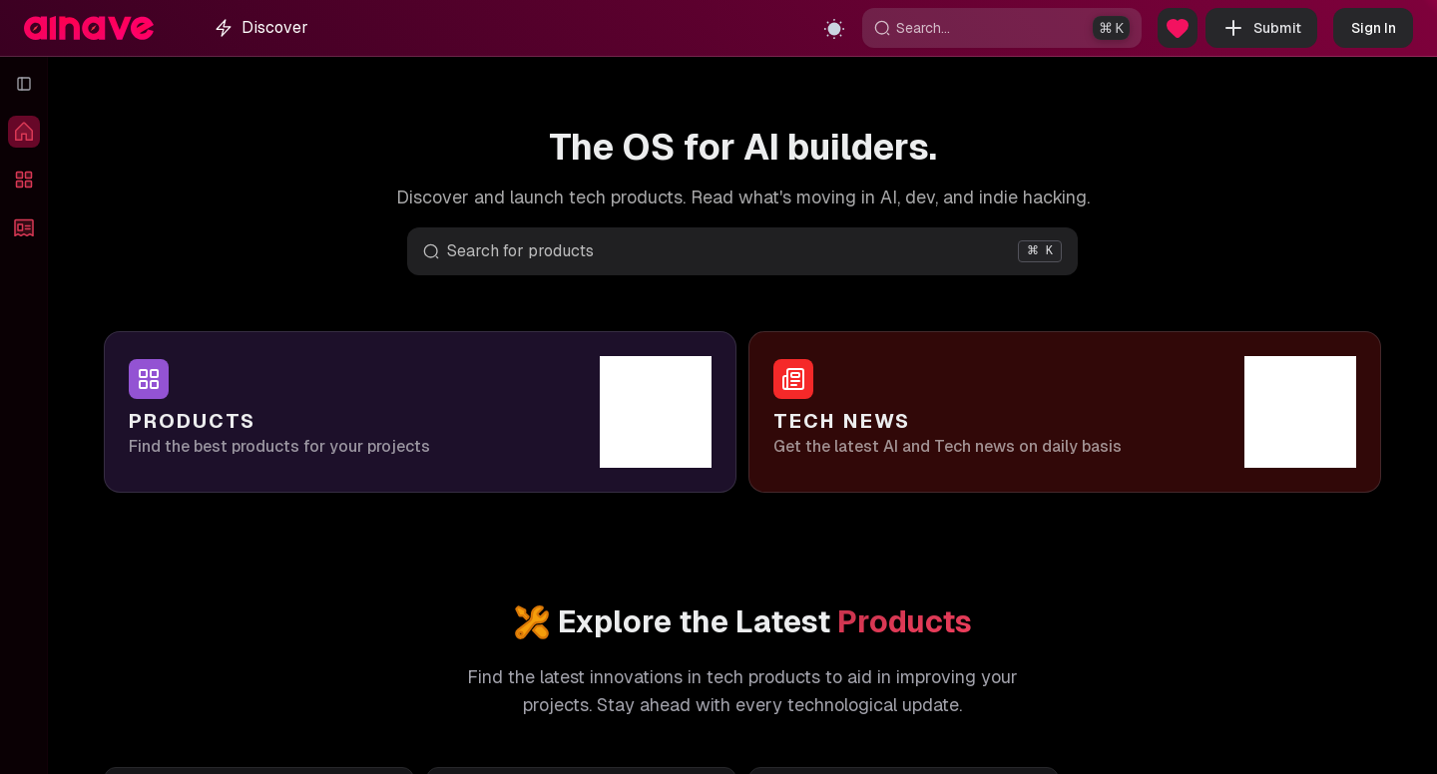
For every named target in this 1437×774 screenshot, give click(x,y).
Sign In (1373, 28)
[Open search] (742, 251)
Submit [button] (1261, 28)
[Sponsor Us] (1178, 28)
